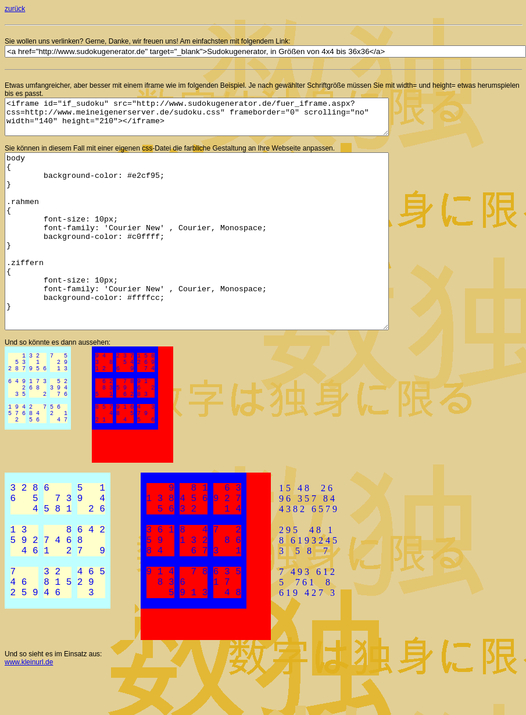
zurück (15, 9)
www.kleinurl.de (29, 704)
